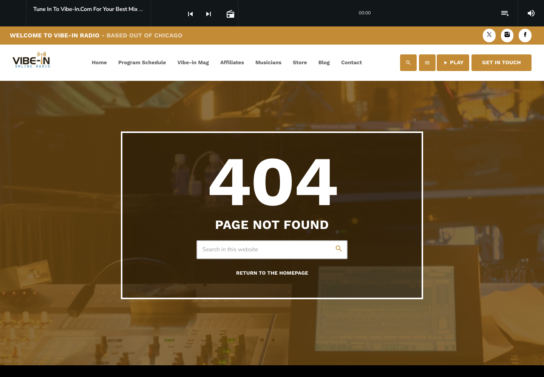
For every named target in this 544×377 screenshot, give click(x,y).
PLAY (453, 63)
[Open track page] (229, 13)
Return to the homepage (272, 273)
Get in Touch (501, 63)
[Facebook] (525, 35)
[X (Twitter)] (489, 35)
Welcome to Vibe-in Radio (96, 35)
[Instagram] (507, 35)
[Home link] (33, 63)
